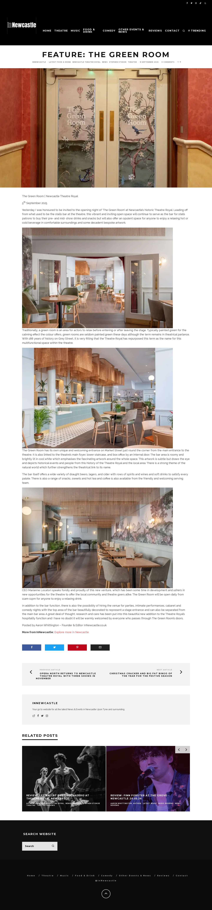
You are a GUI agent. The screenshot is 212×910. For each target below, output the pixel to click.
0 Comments (168, 62)
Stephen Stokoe (117, 62)
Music (75, 30)
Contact (172, 30)
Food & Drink (89, 30)
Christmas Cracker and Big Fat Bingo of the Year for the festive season (141, 674)
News (105, 62)
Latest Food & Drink (60, 62)
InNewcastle (39, 62)
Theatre (61, 30)
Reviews (155, 30)
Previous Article (50, 670)
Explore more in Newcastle (71, 632)
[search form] (39, 846)
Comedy (109, 30)
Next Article (164, 670)
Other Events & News (131, 30)
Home (47, 30)
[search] (53, 846)
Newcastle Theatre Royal (86, 62)
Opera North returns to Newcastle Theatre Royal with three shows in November (66, 676)
